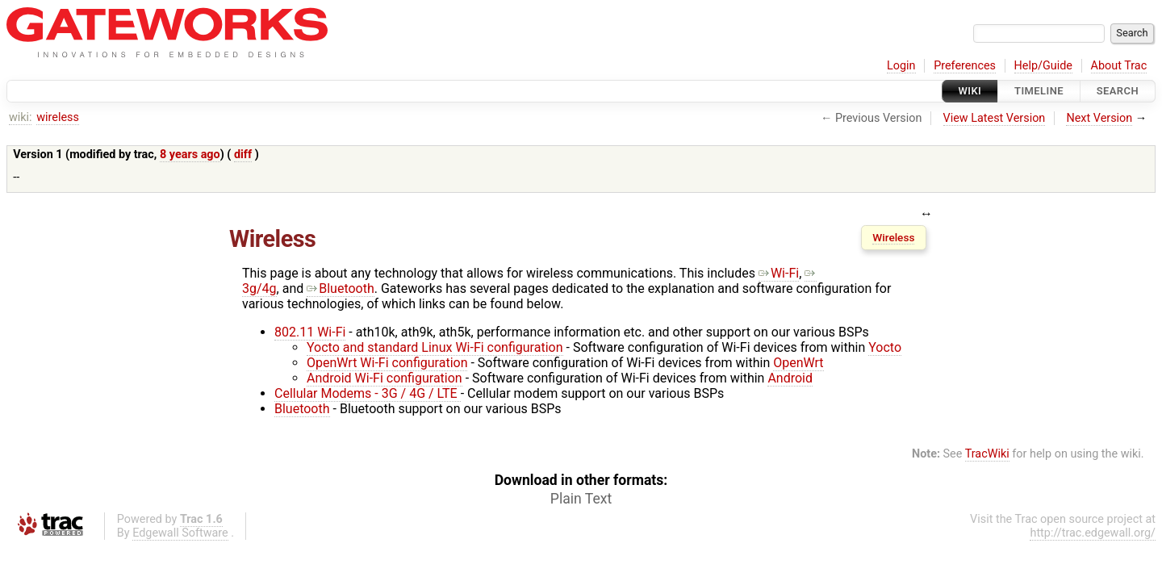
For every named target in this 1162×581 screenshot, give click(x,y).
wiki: (20, 117)
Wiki (970, 91)
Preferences (965, 66)
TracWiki (987, 454)
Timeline (1039, 91)
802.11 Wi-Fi (309, 332)
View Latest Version (994, 118)
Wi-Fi (779, 273)
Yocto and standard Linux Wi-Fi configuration (435, 347)
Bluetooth (340, 288)
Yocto (884, 347)
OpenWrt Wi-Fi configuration (387, 362)
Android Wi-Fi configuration (384, 378)
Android (790, 378)
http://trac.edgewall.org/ (1093, 533)
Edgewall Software (180, 533)
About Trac (1119, 66)
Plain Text (581, 499)
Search (1118, 91)
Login (901, 66)
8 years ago (190, 154)
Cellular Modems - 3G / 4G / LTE (367, 393)
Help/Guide (1043, 66)
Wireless (893, 237)
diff (243, 154)
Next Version (1099, 118)
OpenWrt (798, 362)
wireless (57, 117)
